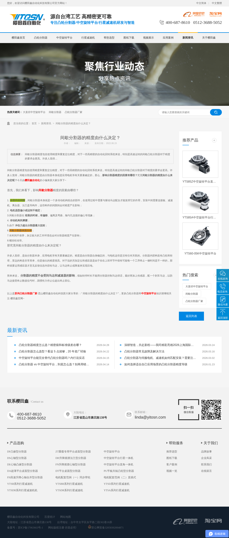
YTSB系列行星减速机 (20, 483)
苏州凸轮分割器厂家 (26, 293)
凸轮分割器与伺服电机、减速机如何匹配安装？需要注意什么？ (160, 357)
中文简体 (201, 3)
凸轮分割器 (40, 37)
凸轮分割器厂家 (73, 112)
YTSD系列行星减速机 (117, 483)
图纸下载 (128, 37)
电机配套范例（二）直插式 (120, 477)
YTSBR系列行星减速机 (69, 483)
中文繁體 (217, 3)
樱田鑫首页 (18, 37)
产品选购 (17, 443)
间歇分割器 (55, 112)
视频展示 (148, 37)
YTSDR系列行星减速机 (69, 490)
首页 (34, 123)
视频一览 (171, 470)
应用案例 (168, 37)
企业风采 (206, 458)
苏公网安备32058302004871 (106, 527)
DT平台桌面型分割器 (68, 470)
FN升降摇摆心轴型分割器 (70, 464)
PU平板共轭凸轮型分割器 (119, 470)
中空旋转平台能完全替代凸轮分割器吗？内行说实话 (52, 357)
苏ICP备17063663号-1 (30, 527)
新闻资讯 (187, 37)
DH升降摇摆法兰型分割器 (70, 458)
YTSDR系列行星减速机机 (22, 490)
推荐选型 (171, 451)
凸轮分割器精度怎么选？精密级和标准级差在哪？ (50, 344)
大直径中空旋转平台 (34, 112)
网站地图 (65, 516)
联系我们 (206, 464)
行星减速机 (88, 37)
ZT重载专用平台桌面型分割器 (73, 451)
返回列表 (191, 316)
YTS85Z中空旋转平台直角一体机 (200, 181)
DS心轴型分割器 (17, 458)
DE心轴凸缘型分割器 (19, 464)
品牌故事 (206, 451)
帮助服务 (176, 443)
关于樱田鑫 (209, 37)
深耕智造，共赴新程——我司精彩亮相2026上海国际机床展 (160, 344)
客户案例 (171, 464)
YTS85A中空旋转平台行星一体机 (200, 217)
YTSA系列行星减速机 (117, 490)
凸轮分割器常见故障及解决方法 (144, 351)
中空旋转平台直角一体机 (118, 464)
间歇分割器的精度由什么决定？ (73, 123)
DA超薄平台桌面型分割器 (22, 470)
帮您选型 (109, 37)
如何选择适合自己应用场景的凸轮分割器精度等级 (155, 364)
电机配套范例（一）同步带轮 (72, 477)
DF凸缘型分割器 (17, 451)
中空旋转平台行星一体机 (118, 458)
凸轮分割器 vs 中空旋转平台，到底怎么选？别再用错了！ (54, 364)
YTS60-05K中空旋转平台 (200, 253)
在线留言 (206, 470)
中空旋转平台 (64, 37)
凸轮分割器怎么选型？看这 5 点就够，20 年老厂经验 (52, 351)
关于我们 (211, 443)
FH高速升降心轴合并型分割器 (25, 477)
